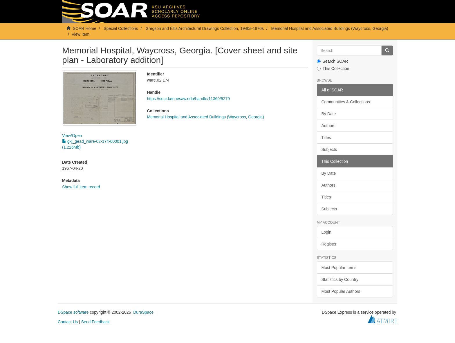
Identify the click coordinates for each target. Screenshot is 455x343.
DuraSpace (143, 312)
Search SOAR (332, 61)
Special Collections (121, 28)
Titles (326, 137)
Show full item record (81, 187)
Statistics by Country (340, 279)
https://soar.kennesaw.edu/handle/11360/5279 (188, 98)
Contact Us (68, 321)
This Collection (333, 68)
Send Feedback (95, 321)
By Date (329, 113)
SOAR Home (84, 28)
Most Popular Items (339, 267)
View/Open (72, 135)
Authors (328, 125)
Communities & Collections (346, 102)
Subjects (329, 149)
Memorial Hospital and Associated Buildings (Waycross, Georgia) (329, 28)
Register (329, 244)
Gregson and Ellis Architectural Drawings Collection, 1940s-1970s (204, 28)
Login (326, 232)
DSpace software (73, 312)
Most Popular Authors (341, 291)
